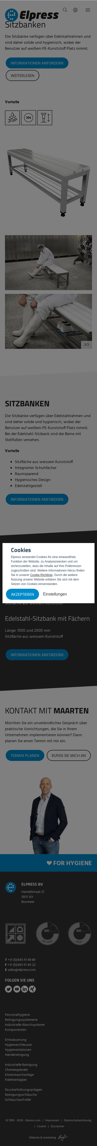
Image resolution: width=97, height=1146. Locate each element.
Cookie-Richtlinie (41, 575)
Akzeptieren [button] (22, 594)
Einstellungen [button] (55, 594)
